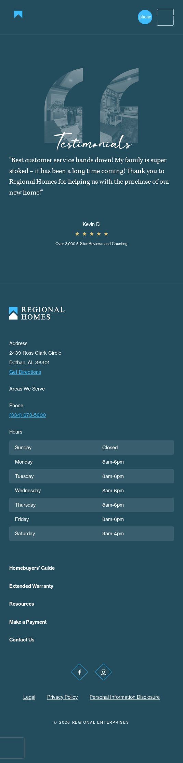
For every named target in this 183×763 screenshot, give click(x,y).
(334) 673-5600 (27, 415)
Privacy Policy (62, 697)
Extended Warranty (31, 586)
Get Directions (25, 372)
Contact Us (22, 640)
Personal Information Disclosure (125, 697)
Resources (21, 604)
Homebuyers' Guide (32, 568)
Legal (29, 697)
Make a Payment (28, 622)
